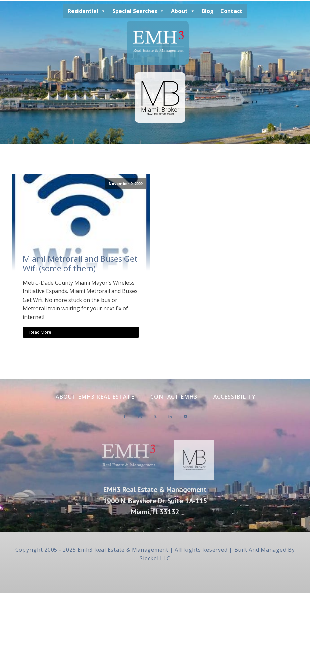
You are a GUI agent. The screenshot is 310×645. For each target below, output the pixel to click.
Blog (208, 11)
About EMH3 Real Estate (95, 396)
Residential (87, 11)
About (183, 11)
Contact (231, 11)
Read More (40, 332)
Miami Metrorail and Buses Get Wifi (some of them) (80, 263)
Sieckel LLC (155, 558)
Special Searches (138, 11)
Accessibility (234, 396)
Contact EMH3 (173, 396)
